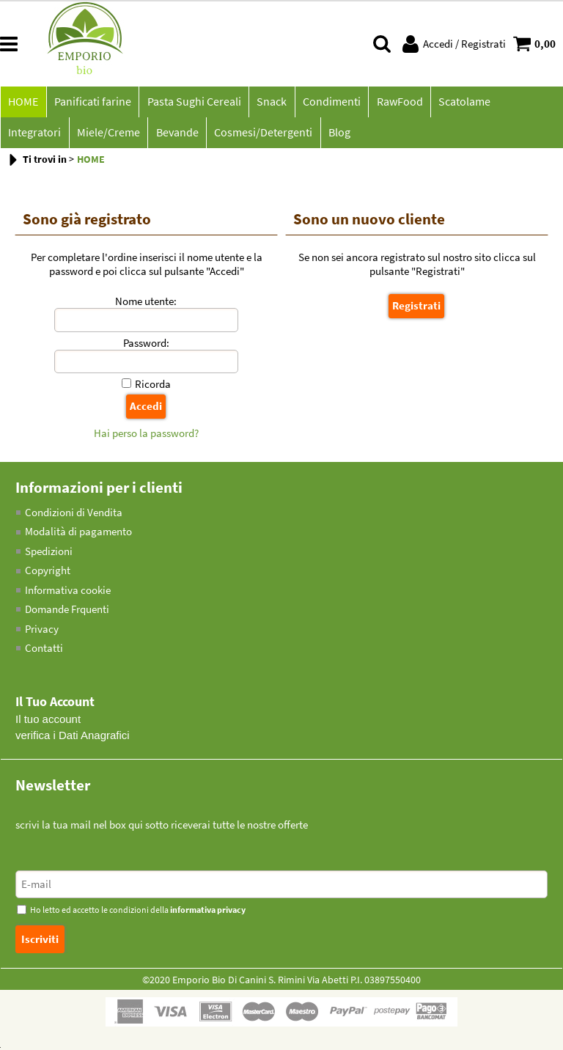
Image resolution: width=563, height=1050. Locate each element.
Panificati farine (92, 102)
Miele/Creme (39, 135)
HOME (23, 102)
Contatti (44, 650)
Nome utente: (146, 303)
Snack (270, 102)
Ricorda (153, 386)
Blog (269, 135)
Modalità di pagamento (78, 533)
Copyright (47, 572)
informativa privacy (208, 911)
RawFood (397, 102)
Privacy (42, 631)
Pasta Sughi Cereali (193, 102)
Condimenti (329, 102)
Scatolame (461, 102)
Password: (146, 345)
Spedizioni (49, 553)
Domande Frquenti (67, 611)
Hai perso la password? (146, 435)
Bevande (108, 135)
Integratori (529, 102)
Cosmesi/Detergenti (193, 135)
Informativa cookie (68, 592)
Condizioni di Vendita (73, 514)
